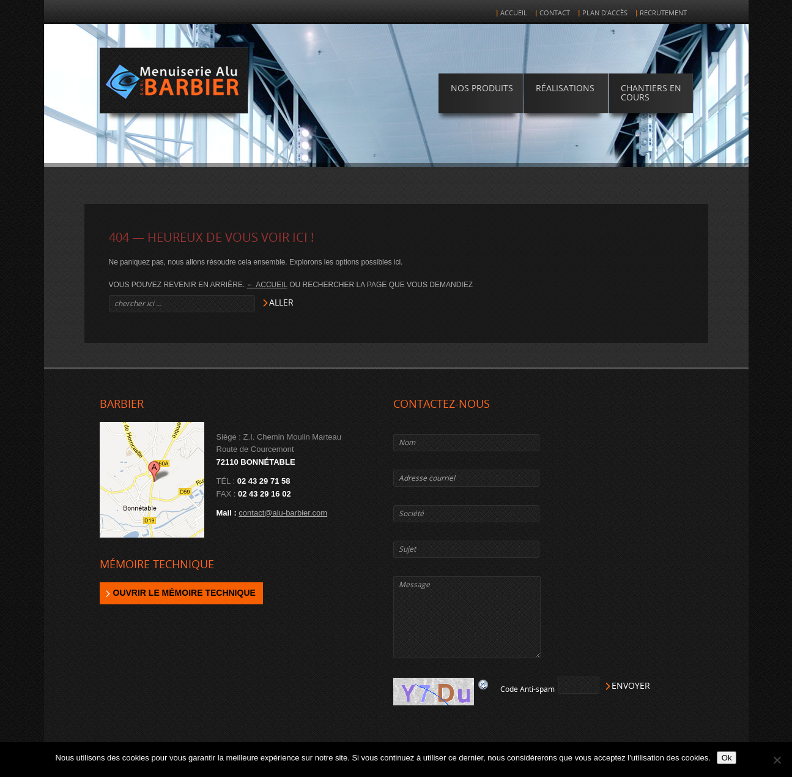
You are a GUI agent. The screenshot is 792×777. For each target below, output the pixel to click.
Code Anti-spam (527, 689)
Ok (727, 757)
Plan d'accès (604, 13)
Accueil (513, 13)
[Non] (777, 760)
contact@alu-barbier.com (283, 512)
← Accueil (267, 284)
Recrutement (663, 13)
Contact (554, 13)
